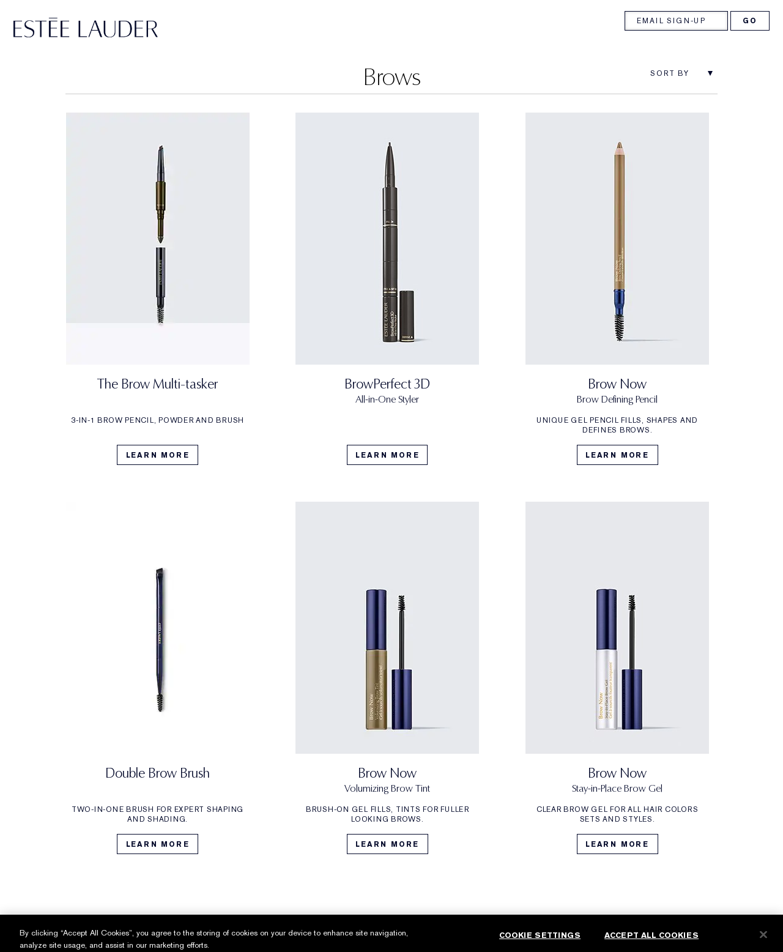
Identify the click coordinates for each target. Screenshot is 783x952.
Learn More (158, 455)
